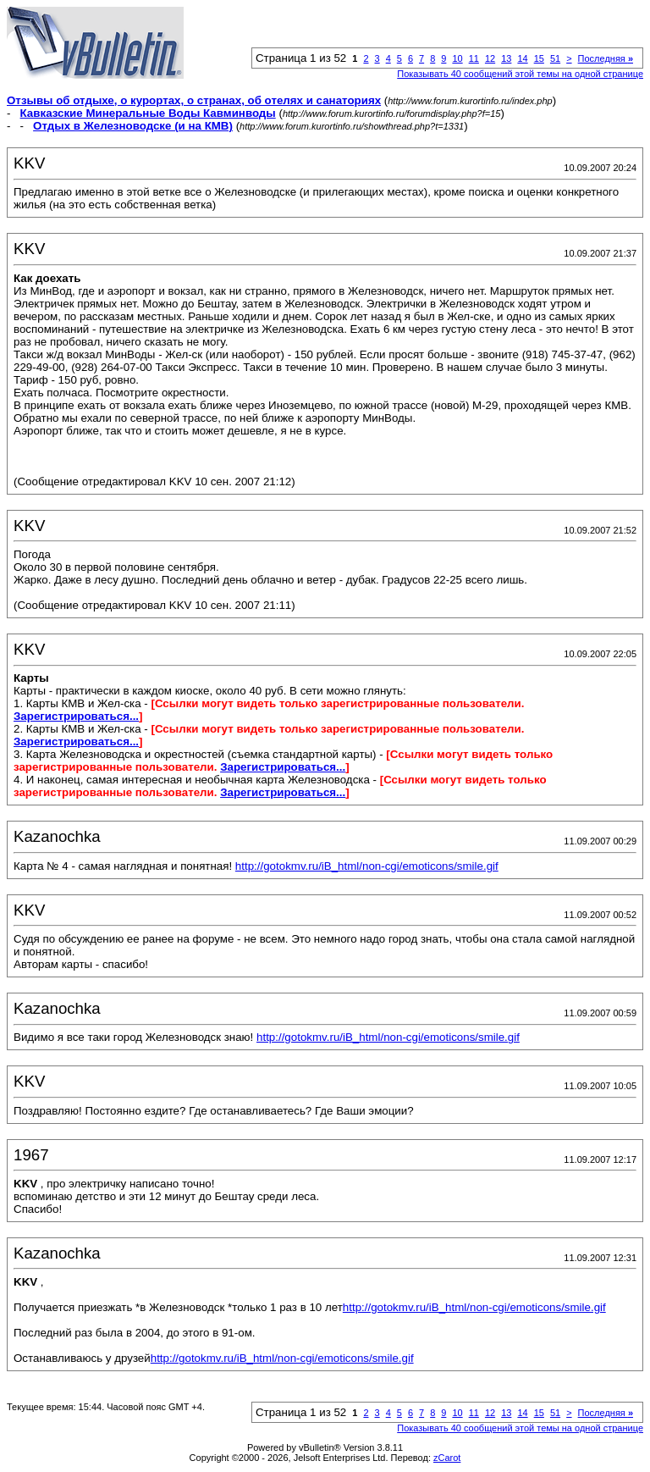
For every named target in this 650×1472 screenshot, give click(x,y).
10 (457, 58)
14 (522, 58)
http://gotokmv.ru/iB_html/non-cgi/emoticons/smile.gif (367, 866)
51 (555, 58)
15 (539, 58)
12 (490, 58)
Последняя (605, 58)
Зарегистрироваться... (76, 716)
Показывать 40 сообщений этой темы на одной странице (520, 74)
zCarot (446, 1458)
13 (506, 58)
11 (474, 58)
